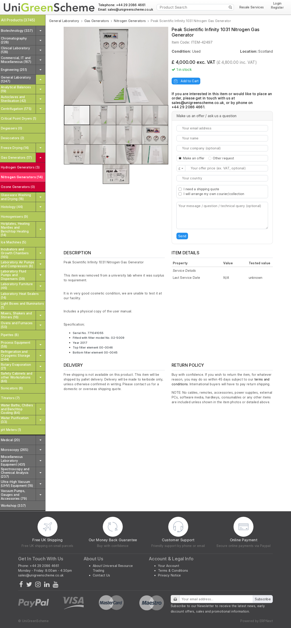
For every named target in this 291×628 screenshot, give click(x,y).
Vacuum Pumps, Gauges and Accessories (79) (14, 494)
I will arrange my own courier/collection (214, 194)
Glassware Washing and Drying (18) (16, 197)
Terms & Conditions (173, 570)
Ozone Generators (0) (18, 187)
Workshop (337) (13, 505)
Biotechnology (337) (17, 30)
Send (182, 236)
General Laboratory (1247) (16, 79)
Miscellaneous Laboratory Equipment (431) (13, 460)
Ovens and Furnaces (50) (17, 325)
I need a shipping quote (201, 189)
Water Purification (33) (15, 420)
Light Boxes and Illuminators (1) (22, 305)
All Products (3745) (18, 20)
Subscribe (263, 599)
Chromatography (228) (14, 40)
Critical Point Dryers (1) (18, 118)
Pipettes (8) (10, 335)
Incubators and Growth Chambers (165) (15, 253)
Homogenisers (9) (14, 216)
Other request (223, 158)
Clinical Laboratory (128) (15, 50)
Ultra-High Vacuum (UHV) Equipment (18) (17, 483)
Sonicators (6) (12, 388)
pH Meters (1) (11, 430)
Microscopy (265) (14, 450)
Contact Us (101, 575)
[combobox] (222, 178)
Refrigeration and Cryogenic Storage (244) (15, 355)
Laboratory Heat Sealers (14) (20, 295)
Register (277, 7)
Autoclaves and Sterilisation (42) (13, 99)
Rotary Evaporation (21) (16, 366)
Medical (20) (10, 440)
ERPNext (266, 621)
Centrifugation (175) (16, 109)
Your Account (168, 566)
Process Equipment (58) (15, 344)
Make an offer (194, 158)
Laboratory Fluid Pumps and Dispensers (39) (13, 275)
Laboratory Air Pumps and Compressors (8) (17, 264)
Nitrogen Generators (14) (22, 177)
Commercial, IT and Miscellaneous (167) (16, 60)
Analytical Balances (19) (16, 89)
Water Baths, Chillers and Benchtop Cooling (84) (17, 409)
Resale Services (251, 7)
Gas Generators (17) (16, 157)
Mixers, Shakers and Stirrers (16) (16, 315)
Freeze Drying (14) (15, 148)
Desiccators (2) (12, 138)
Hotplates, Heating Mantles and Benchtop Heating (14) (15, 229)
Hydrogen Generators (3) (20, 167)
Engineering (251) (14, 70)
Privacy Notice (169, 575)
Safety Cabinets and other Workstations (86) (16, 377)
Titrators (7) (10, 398)
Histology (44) (12, 207)
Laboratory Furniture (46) (17, 286)
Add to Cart (185, 81)
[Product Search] (195, 7)
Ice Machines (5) (13, 242)
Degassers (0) (11, 128)
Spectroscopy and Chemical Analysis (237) (15, 473)
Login (277, 3)
